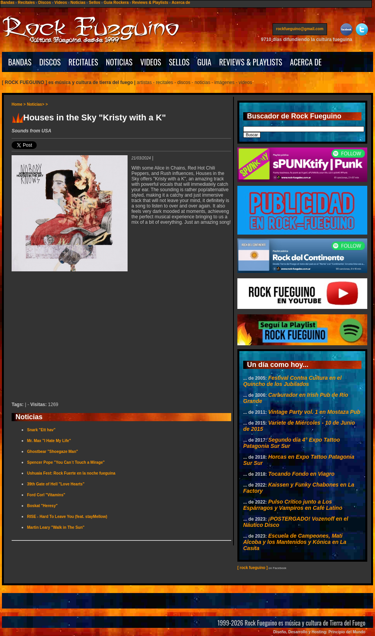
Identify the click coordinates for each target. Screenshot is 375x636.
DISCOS (50, 62)
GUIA (204, 62)
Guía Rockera (116, 2)
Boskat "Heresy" (42, 506)
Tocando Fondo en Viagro (301, 474)
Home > (19, 104)
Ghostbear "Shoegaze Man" (52, 451)
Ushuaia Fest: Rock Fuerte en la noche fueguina (71, 473)
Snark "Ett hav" (41, 430)
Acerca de (181, 2)
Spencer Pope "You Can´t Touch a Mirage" (66, 462)
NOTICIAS (119, 62)
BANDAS (20, 62)
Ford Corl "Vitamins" (46, 495)
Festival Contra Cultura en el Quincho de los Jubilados (292, 381)
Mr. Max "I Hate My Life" (49, 441)
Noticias (77, 2)
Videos (61, 2)
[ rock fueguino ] (252, 568)
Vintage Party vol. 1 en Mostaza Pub (314, 412)
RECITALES (83, 62)
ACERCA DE (306, 62)
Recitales (26, 2)
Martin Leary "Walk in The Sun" (56, 527)
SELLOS (179, 62)
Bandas (7, 2)
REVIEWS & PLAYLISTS (250, 62)
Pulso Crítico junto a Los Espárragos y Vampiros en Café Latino (292, 505)
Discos (44, 2)
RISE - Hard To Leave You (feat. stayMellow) (67, 516)
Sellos (94, 2)
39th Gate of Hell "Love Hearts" (55, 484)
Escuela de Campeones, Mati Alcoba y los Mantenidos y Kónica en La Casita (294, 542)
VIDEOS (150, 62)
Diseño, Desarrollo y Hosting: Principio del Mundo (319, 632)
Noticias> (35, 104)
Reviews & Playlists (150, 2)
